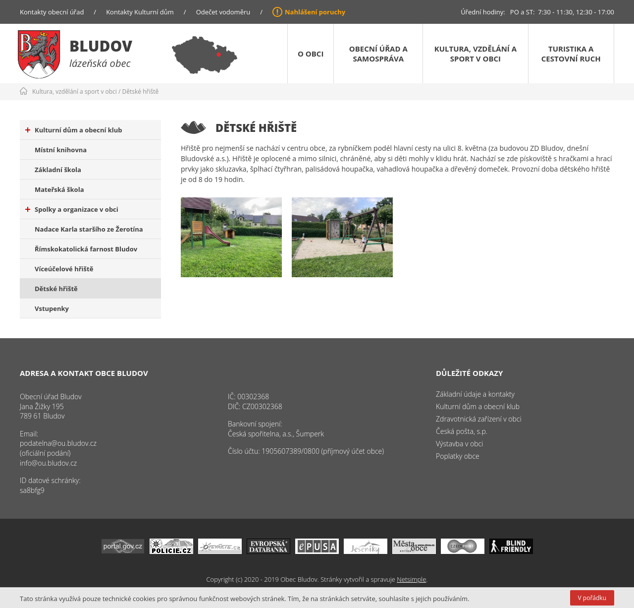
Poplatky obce (457, 456)
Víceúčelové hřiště (64, 268)
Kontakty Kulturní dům (140, 11)
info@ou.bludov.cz (48, 463)
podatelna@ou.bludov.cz (58, 443)
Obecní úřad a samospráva (378, 53)
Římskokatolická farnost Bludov (86, 248)
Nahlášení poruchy (315, 11)
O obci (310, 54)
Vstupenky (52, 308)
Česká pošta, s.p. (461, 431)
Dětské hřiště (140, 91)
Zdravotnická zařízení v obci (479, 419)
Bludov (100, 46)
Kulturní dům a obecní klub (73, 129)
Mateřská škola (59, 189)
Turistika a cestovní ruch (571, 53)
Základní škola (58, 169)
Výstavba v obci (459, 443)
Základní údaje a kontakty (475, 394)
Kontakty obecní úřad (52, 11)
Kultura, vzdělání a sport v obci (475, 53)
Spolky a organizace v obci (71, 209)
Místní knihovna (61, 149)
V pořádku (592, 598)
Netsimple (411, 579)
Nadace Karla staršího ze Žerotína (89, 229)
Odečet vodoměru (223, 11)
